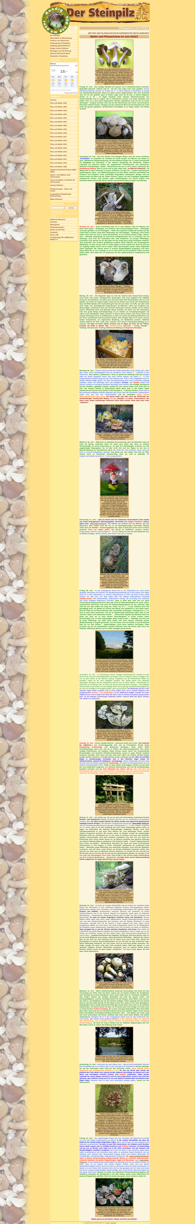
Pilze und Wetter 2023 (58, 114)
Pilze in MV (54, 235)
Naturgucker (55, 225)
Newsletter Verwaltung (59, 56)
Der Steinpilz (55, 35)
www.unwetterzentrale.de (139, 1156)
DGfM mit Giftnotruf (57, 219)
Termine (53, 100)
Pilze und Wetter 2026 (58, 103)
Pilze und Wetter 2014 (58, 148)
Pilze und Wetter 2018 (58, 133)
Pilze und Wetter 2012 (58, 155)
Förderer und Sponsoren (59, 41)
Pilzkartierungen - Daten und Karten (61, 190)
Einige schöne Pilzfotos (59, 48)
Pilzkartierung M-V (57, 227)
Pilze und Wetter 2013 (58, 152)
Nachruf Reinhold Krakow (60, 53)
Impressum (113, 1223)
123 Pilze (53, 222)
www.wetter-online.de (98, 524)
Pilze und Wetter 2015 (58, 144)
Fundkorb (54, 232)
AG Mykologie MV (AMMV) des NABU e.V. (62, 238)
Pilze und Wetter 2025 (58, 107)
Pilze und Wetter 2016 (58, 140)
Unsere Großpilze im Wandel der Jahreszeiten (62, 181)
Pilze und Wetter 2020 (58, 125)
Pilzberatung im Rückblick (60, 43)
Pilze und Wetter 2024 (58, 110)
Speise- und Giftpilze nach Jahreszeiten (60, 176)
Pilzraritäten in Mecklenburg (61, 38)
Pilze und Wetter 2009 (58, 167)
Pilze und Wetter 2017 (58, 137)
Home (107, 1223)
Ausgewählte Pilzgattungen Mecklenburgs (60, 195)
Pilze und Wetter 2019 (58, 129)
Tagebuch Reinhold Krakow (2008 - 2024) (63, 171)
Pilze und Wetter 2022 (58, 118)
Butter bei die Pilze (57, 230)
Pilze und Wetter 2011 (58, 159)
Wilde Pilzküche (56, 199)
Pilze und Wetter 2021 (58, 122)
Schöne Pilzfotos (56, 185)
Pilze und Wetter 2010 (58, 163)
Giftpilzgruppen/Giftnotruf (60, 46)
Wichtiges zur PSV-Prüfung (60, 51)
